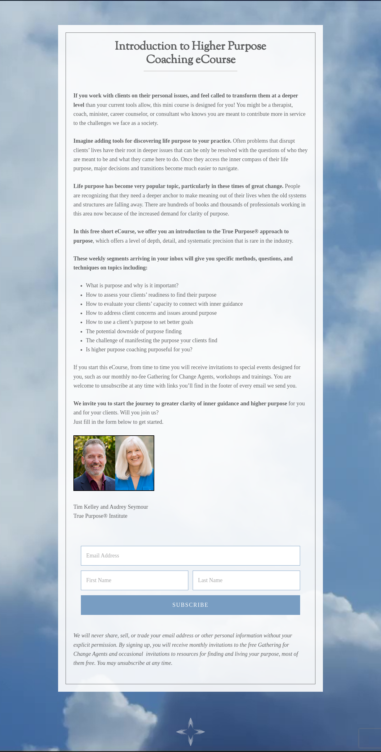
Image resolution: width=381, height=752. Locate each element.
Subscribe (190, 605)
